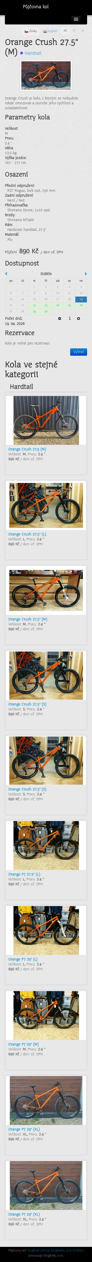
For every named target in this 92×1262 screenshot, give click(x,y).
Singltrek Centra (38, 1250)
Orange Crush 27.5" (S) (27, 704)
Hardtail (33, 54)
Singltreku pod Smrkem (67, 1250)
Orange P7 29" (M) (23, 1044)
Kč (65, 31)
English (50, 31)
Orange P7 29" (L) (22, 959)
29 (34, 311)
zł (82, 31)
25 (69, 305)
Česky (31, 31)
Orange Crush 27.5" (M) (27, 619)
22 (34, 305)
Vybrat (78, 352)
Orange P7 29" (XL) (23, 1129)
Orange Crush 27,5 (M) (27, 449)
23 (45, 305)
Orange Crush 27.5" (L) (27, 534)
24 (57, 305)
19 (81, 299)
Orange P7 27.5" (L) (24, 874)
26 (81, 305)
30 (45, 311)
